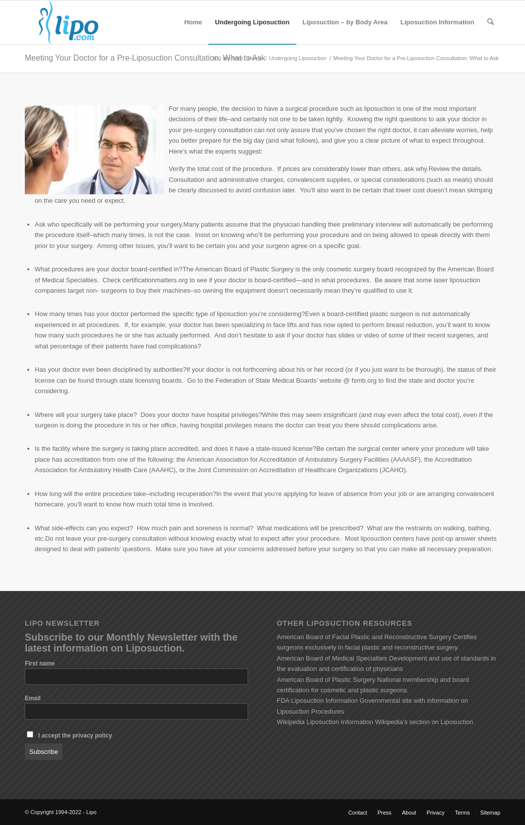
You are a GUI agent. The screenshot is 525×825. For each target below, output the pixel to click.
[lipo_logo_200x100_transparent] (68, 22)
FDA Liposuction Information (317, 700)
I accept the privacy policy (75, 735)
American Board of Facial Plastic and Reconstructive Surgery (364, 637)
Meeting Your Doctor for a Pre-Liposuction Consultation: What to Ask (145, 58)
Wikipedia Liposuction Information (325, 722)
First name (40, 663)
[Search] (490, 22)
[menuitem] (193, 22)
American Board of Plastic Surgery (326, 679)
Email (33, 698)
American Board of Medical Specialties (332, 658)
